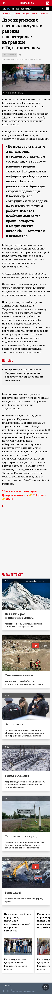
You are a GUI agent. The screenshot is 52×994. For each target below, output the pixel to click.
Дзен (9, 499)
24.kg (5, 117)
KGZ (8, 8)
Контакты (7, 985)
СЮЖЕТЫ (44, 13)
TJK (13, 8)
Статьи (17, 13)
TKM (17, 8)
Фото (34, 13)
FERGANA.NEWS (26, 3)
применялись (21, 295)
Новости (7, 13)
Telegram (38, 495)
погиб (6, 404)
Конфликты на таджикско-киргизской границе (21, 59)
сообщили (8, 248)
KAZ (4, 8)
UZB (22, 8)
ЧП (20, 55)
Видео (26, 13)
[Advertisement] (26, 545)
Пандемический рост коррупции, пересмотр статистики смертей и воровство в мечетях (17, 922)
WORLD (28, 8)
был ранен (38, 273)
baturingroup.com (29, 991)
